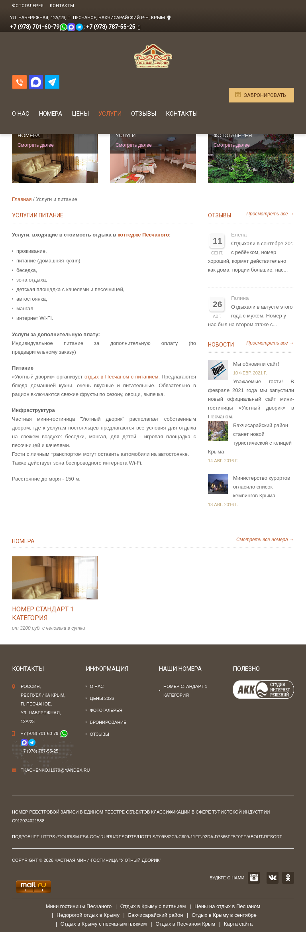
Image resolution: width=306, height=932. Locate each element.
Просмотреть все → (270, 214)
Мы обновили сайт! (256, 364)
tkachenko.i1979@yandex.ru (55, 770)
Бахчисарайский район (155, 915)
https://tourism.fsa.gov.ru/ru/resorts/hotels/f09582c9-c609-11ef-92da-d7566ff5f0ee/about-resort (161, 836)
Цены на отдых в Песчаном (227, 906)
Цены (80, 113)
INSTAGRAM (254, 878)
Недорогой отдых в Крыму (88, 915)
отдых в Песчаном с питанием (121, 377)
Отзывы (143, 113)
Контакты (62, 5)
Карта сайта (238, 924)
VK (273, 878)
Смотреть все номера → (265, 539)
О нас (20, 113)
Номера (50, 113)
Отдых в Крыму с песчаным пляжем (104, 924)
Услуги (110, 113)
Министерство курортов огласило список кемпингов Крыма (261, 487)
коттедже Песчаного (143, 235)
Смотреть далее (36, 145)
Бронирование (108, 722)
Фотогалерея (27, 5)
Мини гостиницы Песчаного (79, 906)
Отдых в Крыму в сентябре (224, 915)
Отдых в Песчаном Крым (185, 924)
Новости (221, 344)
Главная (21, 199)
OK (288, 878)
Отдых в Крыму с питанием (153, 906)
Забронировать (265, 95)
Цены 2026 (102, 698)
